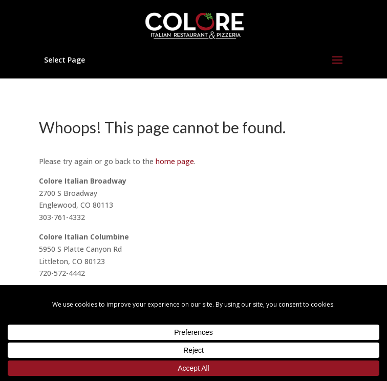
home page (175, 161)
